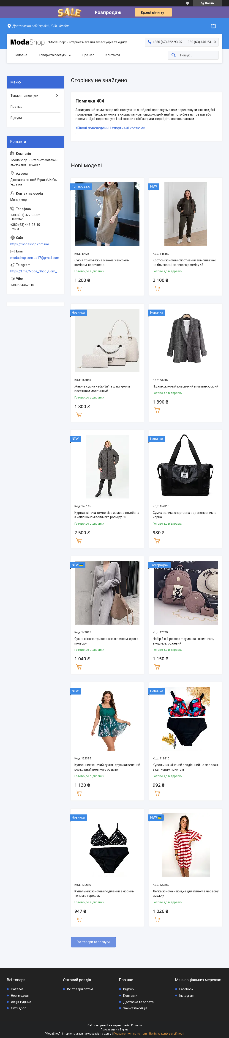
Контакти (113, 55)
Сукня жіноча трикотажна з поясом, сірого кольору (106, 641)
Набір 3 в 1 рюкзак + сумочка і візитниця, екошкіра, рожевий (183, 641)
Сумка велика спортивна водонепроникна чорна (184, 515)
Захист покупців (135, 1008)
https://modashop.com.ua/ (29, 244)
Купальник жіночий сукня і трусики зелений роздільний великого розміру (107, 767)
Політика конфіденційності (166, 1033)
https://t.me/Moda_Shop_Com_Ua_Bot (35, 271)
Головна (21, 55)
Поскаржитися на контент (130, 1033)
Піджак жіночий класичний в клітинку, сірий (185, 386)
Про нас (88, 55)
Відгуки (16, 118)
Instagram (186, 995)
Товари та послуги (52, 55)
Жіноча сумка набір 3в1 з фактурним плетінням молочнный (102, 389)
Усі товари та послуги (93, 942)
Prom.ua (136, 1025)
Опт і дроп (18, 1008)
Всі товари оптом (80, 989)
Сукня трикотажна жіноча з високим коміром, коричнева (101, 262)
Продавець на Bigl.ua (114, 1029)
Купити (78, 287)
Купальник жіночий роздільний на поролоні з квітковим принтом (185, 767)
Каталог (17, 989)
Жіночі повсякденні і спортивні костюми (110, 128)
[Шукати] (173, 55)
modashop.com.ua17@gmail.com (34, 258)
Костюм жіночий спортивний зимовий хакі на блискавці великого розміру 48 (184, 262)
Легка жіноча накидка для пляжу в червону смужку (186, 893)
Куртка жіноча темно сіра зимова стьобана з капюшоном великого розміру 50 (106, 515)
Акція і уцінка (21, 1002)
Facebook (186, 989)
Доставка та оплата (138, 1002)
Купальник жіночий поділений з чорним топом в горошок (104, 893)
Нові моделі (20, 995)
